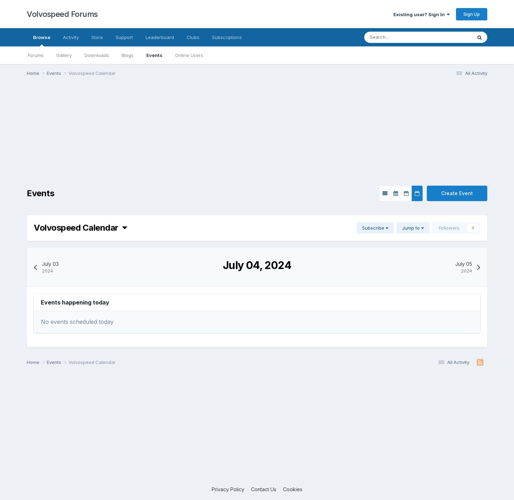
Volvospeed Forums (62, 14)
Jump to (413, 228)
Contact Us (263, 489)
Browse (41, 40)
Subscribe (375, 228)
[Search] (396, 37)
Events (154, 55)
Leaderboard (160, 37)
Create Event (457, 193)
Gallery (64, 55)
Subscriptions (227, 37)
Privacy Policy (228, 489)
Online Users (189, 55)
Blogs (128, 55)
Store (97, 37)
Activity (71, 37)
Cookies (292, 489)
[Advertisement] (257, 136)
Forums (36, 55)
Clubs (193, 37)
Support (124, 37)
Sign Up (471, 14)
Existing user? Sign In (421, 14)
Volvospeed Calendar (80, 228)
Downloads (96, 55)
